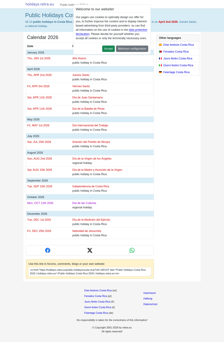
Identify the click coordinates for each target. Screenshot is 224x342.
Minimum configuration (132, 48)
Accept (108, 48)
